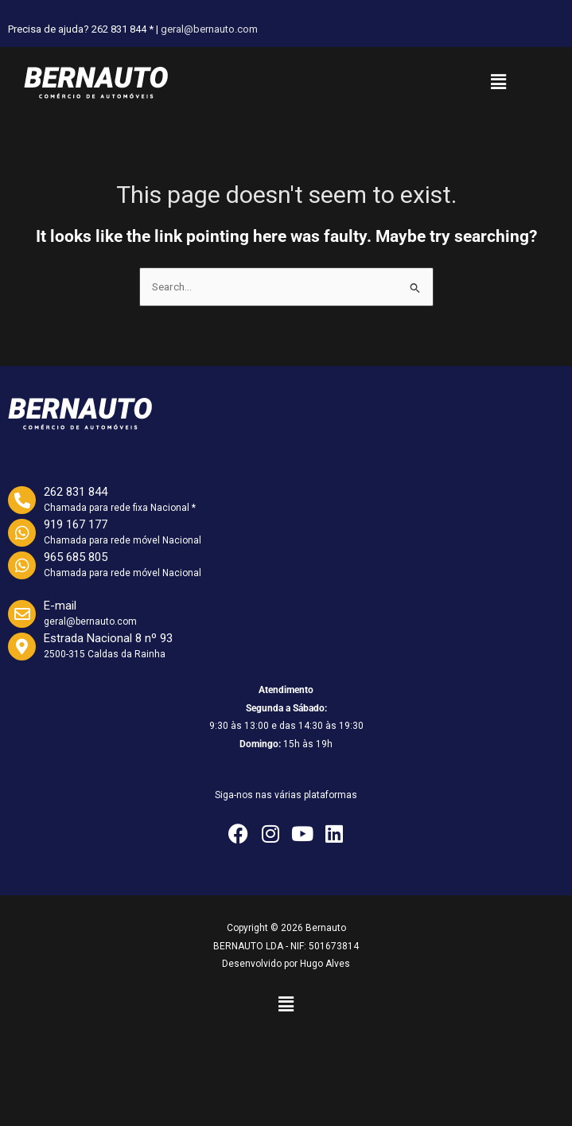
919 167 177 (75, 524)
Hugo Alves (325, 963)
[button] (498, 82)
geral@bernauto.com (209, 29)
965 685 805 (75, 557)
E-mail (60, 605)
